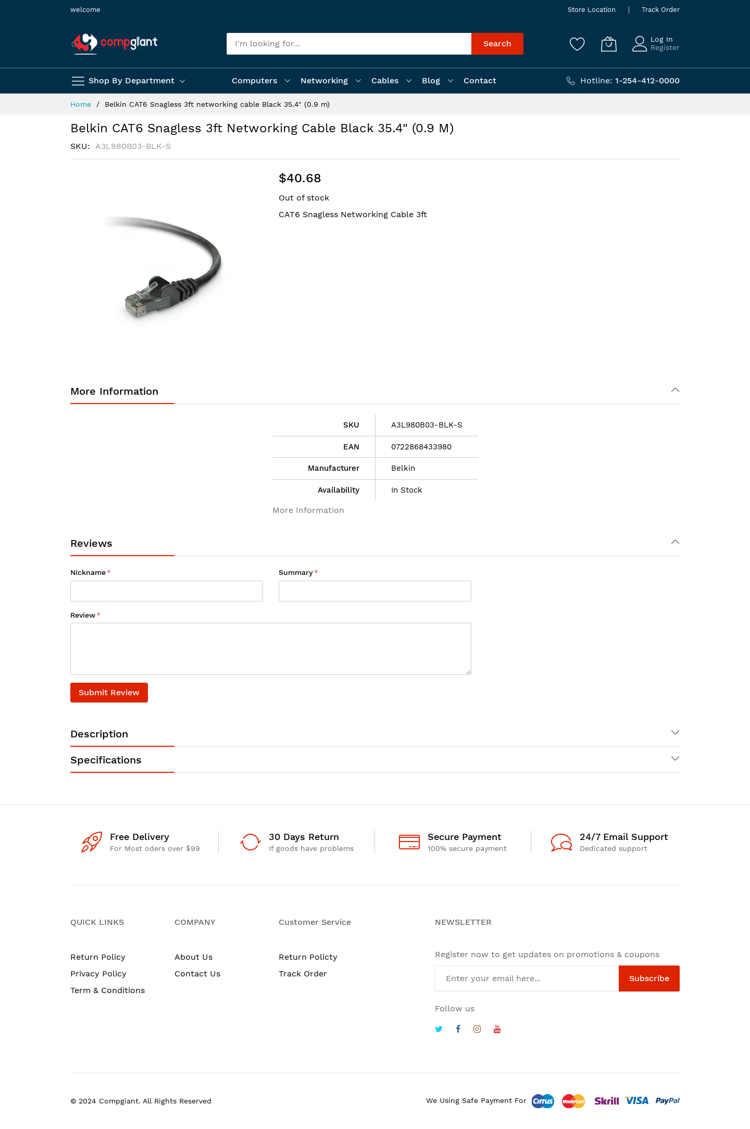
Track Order (661, 10)
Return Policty (308, 957)
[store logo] (114, 44)
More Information (114, 391)
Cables (384, 80)
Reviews (91, 543)
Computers (254, 80)
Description (99, 733)
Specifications (106, 760)
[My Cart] (609, 44)
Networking (324, 80)
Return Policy (98, 957)
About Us (193, 957)
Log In (662, 39)
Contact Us (197, 974)
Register (665, 47)
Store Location (592, 10)
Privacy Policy (98, 974)
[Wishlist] (577, 44)
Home (80, 104)
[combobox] (349, 44)
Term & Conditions (107, 990)
